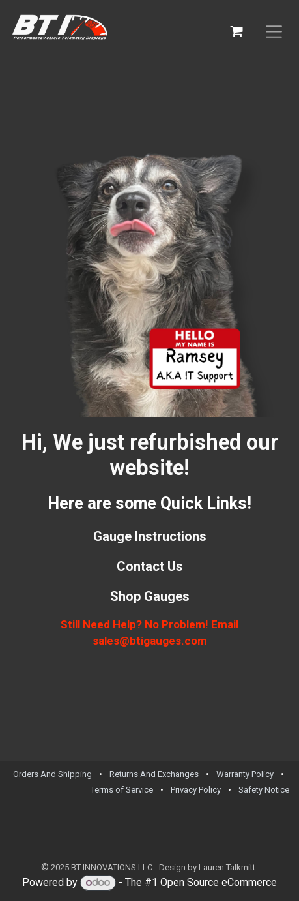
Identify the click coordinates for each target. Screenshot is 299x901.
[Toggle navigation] (274, 31)
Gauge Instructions (149, 536)
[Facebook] (260, 828)
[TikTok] (280, 828)
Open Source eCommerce (218, 882)
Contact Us (150, 566)
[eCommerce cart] (237, 31)
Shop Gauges (150, 596)
